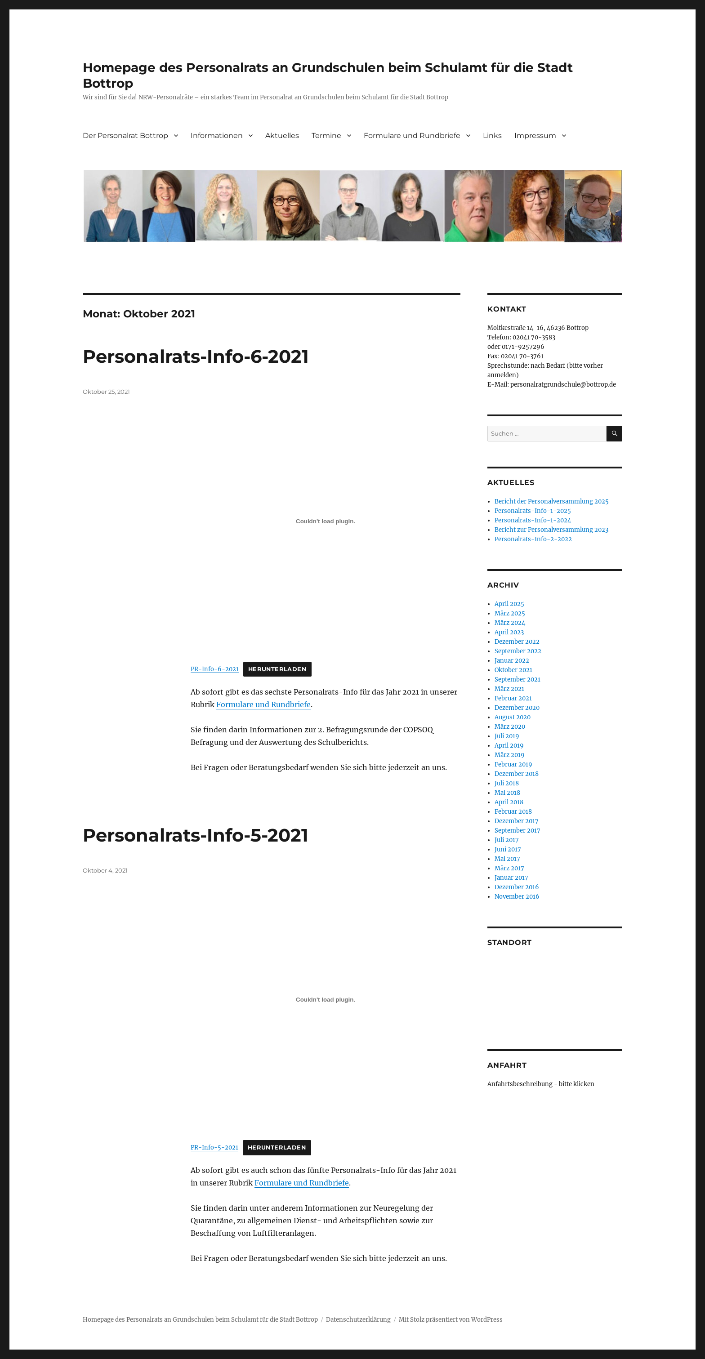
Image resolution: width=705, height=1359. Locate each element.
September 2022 (518, 651)
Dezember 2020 (517, 708)
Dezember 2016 (517, 887)
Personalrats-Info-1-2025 (533, 511)
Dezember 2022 (517, 642)
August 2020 (513, 717)
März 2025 (510, 613)
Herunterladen (277, 669)
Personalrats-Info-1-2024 (533, 520)
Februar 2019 (513, 764)
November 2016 (517, 896)
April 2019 (509, 745)
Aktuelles (282, 135)
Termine (326, 135)
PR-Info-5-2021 (214, 1147)
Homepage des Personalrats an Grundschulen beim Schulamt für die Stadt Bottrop (200, 1319)
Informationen (217, 135)
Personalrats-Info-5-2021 (195, 835)
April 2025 (509, 604)
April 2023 (509, 632)
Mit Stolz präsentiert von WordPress (451, 1319)
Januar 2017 (511, 878)
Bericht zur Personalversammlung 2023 (551, 530)
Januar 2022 (512, 660)
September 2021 (517, 679)
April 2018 (509, 802)
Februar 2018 (513, 811)
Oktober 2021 (513, 670)
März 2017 (509, 868)
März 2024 (510, 623)
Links (492, 135)
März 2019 (510, 755)
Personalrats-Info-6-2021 (196, 356)
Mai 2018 (507, 793)
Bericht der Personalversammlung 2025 (552, 501)
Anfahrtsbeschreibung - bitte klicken (540, 1084)
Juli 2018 (507, 783)
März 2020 (510, 727)
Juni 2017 (508, 849)
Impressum (535, 135)
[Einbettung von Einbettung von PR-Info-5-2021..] (325, 1000)
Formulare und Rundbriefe (412, 135)
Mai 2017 (507, 859)
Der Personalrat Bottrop (125, 135)
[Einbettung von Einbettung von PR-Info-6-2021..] (325, 521)
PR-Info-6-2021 (215, 669)
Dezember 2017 (517, 821)
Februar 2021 (513, 698)
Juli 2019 (507, 736)
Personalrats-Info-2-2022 (533, 539)
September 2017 (517, 830)
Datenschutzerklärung (358, 1319)
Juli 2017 (507, 840)
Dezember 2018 (517, 774)
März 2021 (509, 689)
